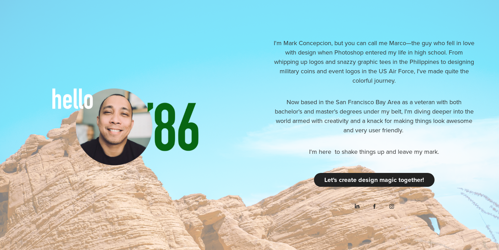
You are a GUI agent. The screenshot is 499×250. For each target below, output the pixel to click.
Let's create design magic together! (374, 179)
